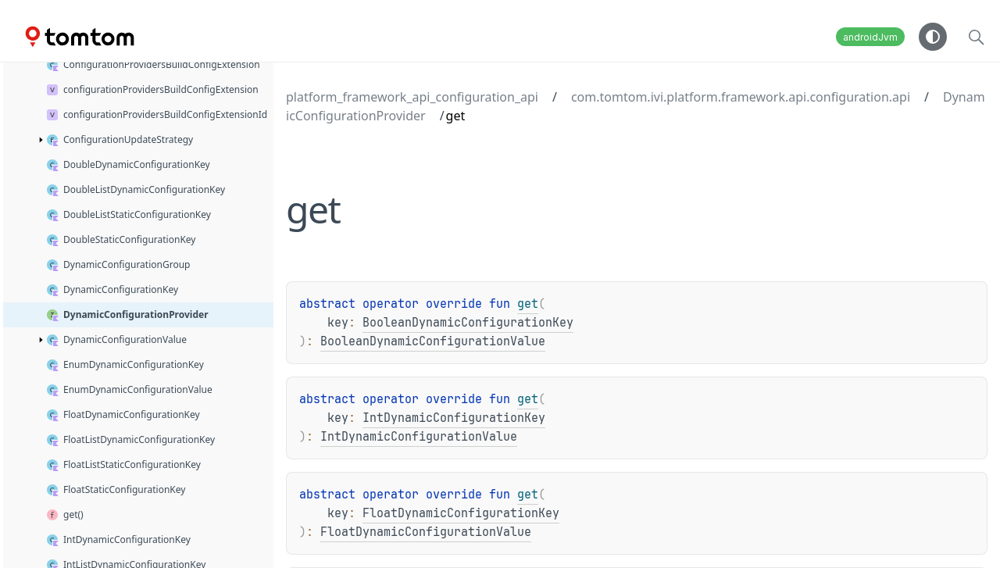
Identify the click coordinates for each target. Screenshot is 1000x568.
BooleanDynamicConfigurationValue (432, 341)
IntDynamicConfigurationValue (418, 437)
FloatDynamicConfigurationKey (460, 513)
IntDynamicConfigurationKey (453, 418)
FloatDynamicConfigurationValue (425, 532)
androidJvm (870, 37)
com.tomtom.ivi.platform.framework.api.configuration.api (740, 96)
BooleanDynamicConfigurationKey (467, 322)
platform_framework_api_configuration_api (412, 96)
